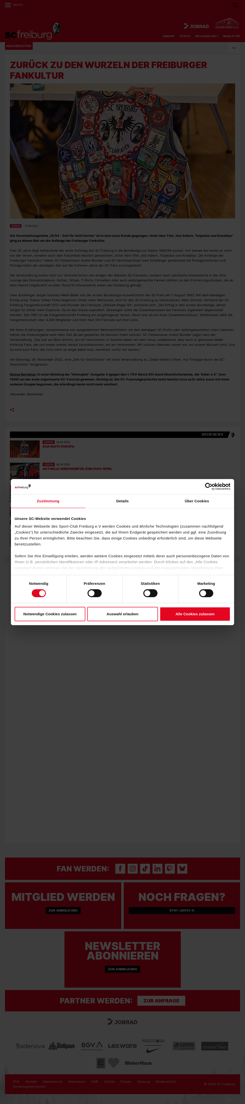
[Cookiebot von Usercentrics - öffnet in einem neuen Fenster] (208, 486)
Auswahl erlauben (122, 614)
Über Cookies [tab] (197, 501)
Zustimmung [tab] (48, 501)
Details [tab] (122, 501)
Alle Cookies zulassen (195, 614)
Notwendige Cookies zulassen (50, 614)
